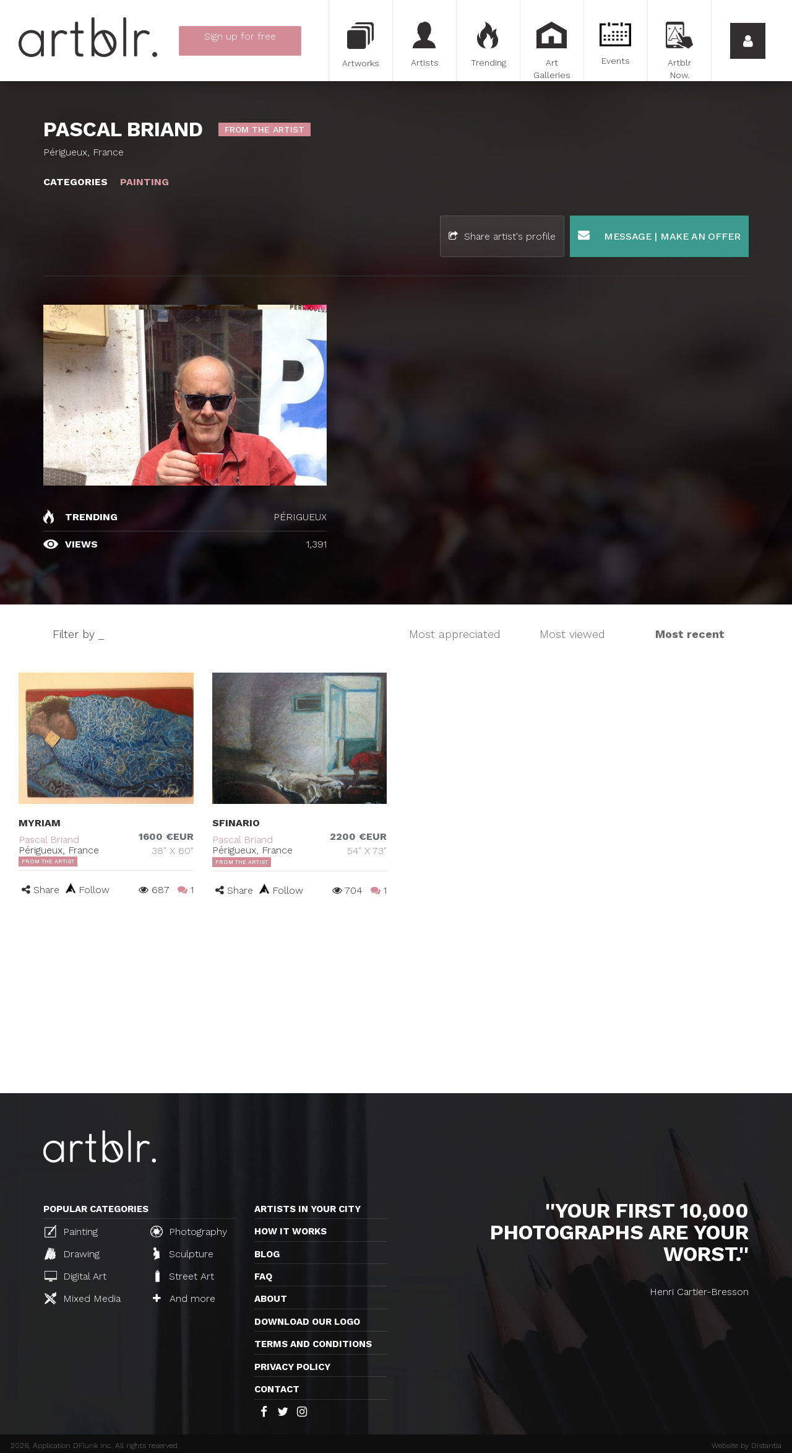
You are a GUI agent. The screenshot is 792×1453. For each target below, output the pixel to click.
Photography (188, 1231)
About (270, 1298)
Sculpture (183, 1253)
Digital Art (75, 1276)
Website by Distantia (746, 1445)
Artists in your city (307, 1209)
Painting (71, 1231)
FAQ (263, 1276)
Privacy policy (292, 1366)
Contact (276, 1389)
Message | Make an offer (659, 235)
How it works (290, 1231)
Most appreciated (455, 633)
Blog (267, 1254)
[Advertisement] (396, 1000)
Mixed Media (83, 1298)
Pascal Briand (49, 839)
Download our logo (307, 1321)
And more (184, 1298)
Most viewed (572, 633)
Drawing (72, 1253)
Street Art (183, 1276)
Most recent (690, 633)
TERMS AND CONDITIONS (313, 1344)
